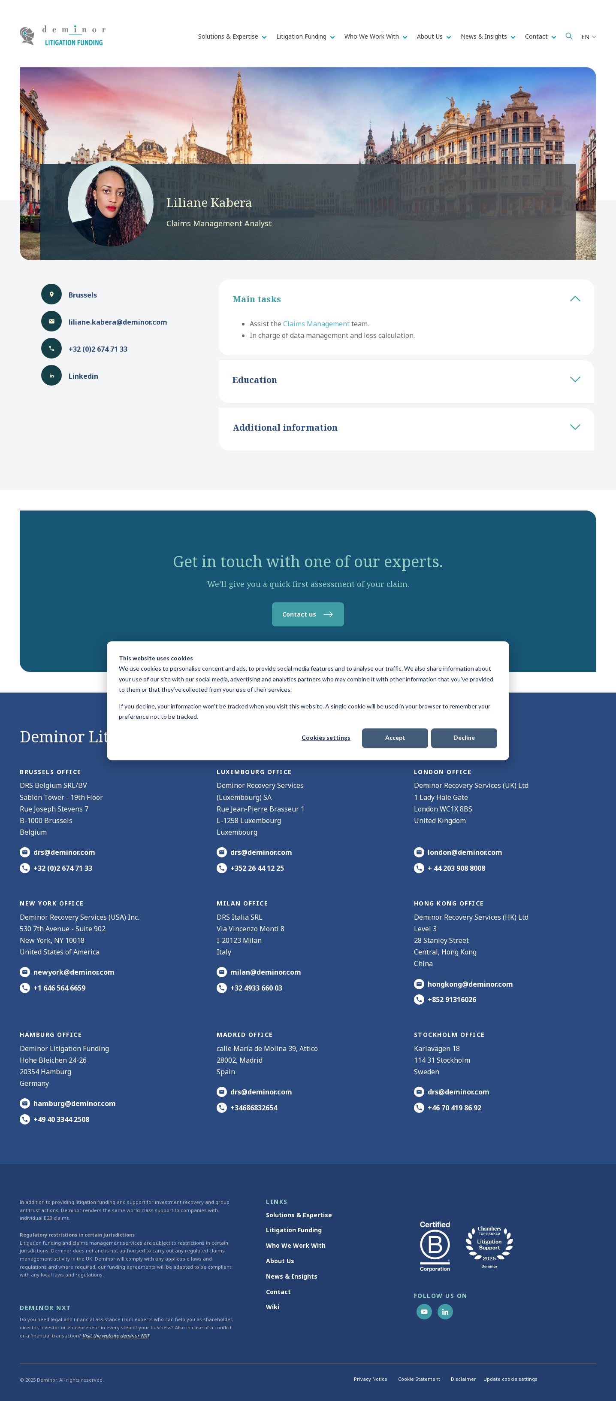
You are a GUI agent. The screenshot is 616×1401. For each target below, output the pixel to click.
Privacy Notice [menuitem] (370, 1379)
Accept (395, 738)
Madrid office (245, 1034)
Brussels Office (51, 772)
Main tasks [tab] (406, 299)
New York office (52, 903)
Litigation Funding (302, 36)
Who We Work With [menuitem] (296, 1245)
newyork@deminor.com (74, 972)
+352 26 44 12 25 (257, 868)
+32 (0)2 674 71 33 (62, 868)
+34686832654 (253, 1107)
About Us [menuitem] (280, 1261)
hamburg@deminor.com (74, 1103)
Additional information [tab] (406, 427)
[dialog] (308, 700)
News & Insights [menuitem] (291, 1276)
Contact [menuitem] (278, 1292)
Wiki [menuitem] (272, 1307)
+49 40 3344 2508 (61, 1119)
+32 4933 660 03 (256, 988)
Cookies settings (326, 738)
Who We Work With (372, 36)
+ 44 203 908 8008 (456, 868)
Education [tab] (406, 380)
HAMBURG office (51, 1034)
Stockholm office (449, 1034)
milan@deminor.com (265, 972)
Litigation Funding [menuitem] (294, 1230)
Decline (464, 738)
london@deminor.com (465, 852)
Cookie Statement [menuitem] (419, 1379)
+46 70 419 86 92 (454, 1107)
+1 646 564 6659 (59, 988)
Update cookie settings (510, 1379)
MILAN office (242, 903)
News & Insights (485, 36)
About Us (430, 36)
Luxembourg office (254, 772)
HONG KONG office (449, 903)
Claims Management (316, 323)
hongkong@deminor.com (470, 984)
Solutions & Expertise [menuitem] (299, 1215)
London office (443, 772)
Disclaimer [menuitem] (463, 1379)
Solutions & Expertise (229, 36)
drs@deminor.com (64, 852)
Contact (537, 36)
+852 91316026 (452, 999)
